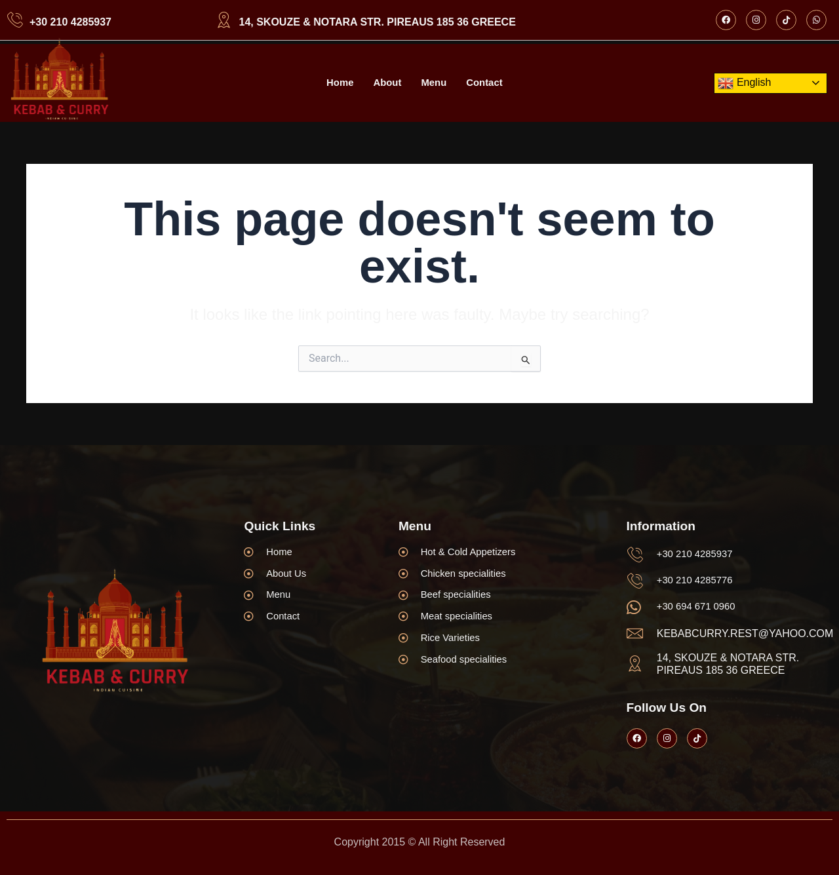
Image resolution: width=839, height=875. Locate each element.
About (386, 82)
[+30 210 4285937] (15, 20)
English (744, 83)
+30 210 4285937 (70, 22)
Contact (487, 82)
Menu (434, 82)
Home (336, 82)
